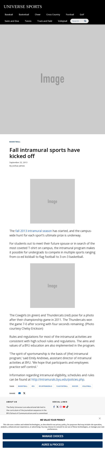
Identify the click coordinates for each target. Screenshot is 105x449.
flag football (62, 386)
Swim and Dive (12, 21)
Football (70, 14)
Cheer (37, 14)
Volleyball (62, 21)
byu (33, 386)
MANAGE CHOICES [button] (52, 436)
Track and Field (44, 21)
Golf (82, 14)
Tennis (28, 21)
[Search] (79, 21)
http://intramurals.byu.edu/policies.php (57, 379)
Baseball (9, 14)
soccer (75, 386)
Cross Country (53, 14)
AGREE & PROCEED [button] (53, 444)
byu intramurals (45, 386)
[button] (100, 418)
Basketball (24, 14)
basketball (22, 386)
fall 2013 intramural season (33, 231)
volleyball (86, 386)
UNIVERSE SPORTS (23, 6)
